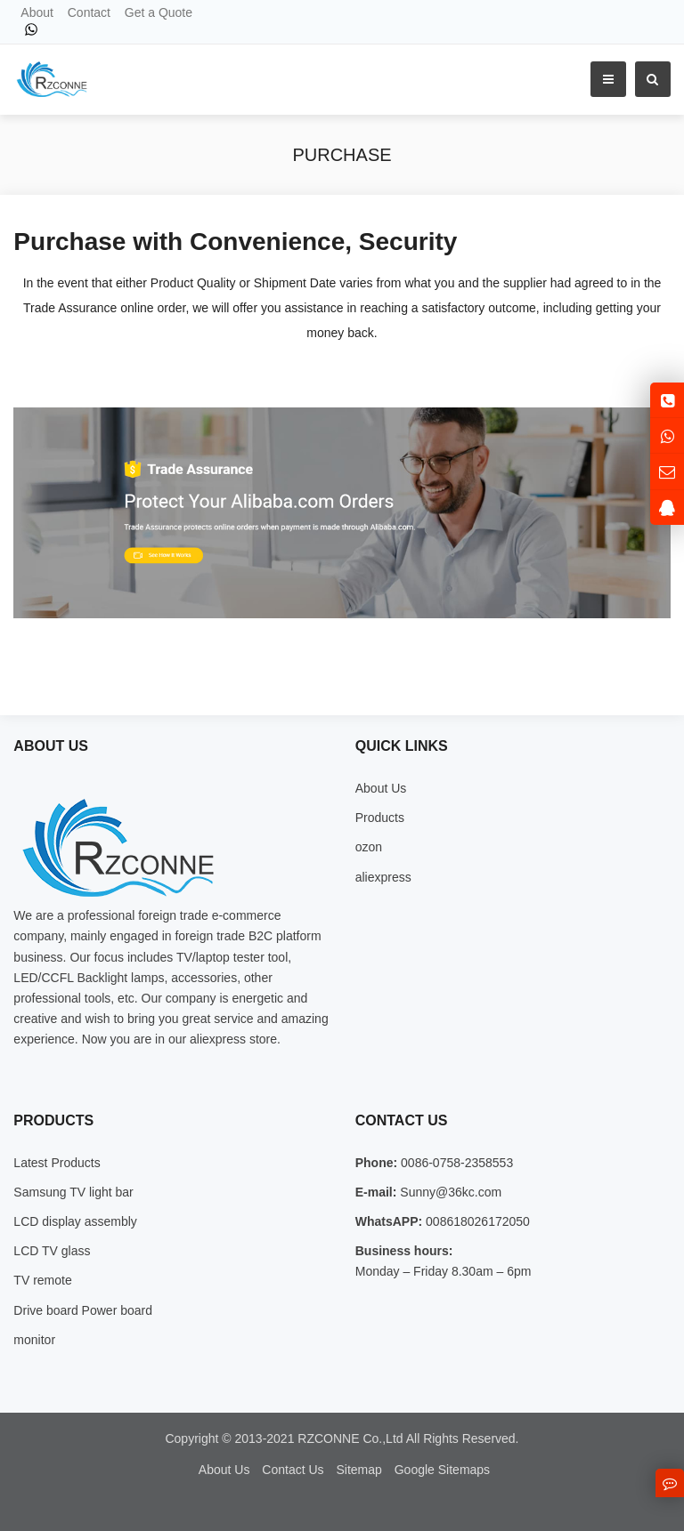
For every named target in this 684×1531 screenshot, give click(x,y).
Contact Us (292, 1470)
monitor (34, 1340)
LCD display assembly (75, 1221)
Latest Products (56, 1163)
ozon (368, 847)
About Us (381, 788)
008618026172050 (476, 1221)
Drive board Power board (82, 1310)
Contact (89, 12)
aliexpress (383, 877)
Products (379, 817)
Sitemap (358, 1470)
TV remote (42, 1280)
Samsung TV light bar (73, 1192)
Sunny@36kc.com (448, 1192)
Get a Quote (158, 12)
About (36, 12)
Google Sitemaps (442, 1470)
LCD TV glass (51, 1251)
